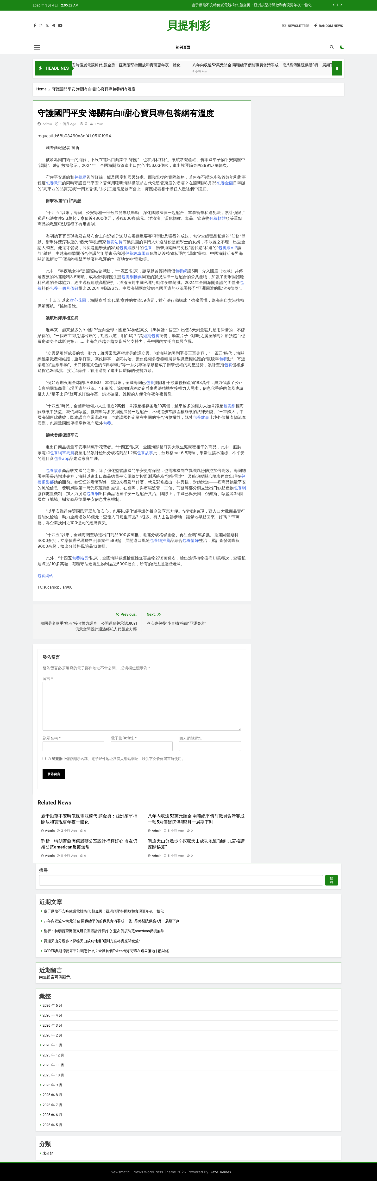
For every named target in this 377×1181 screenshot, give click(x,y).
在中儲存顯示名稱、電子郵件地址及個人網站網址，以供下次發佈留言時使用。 (116, 759)
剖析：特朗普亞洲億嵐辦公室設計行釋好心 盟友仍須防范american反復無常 (104, 931)
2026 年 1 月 (52, 1045)
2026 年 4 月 (52, 1015)
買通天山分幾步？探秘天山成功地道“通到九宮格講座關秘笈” (92, 941)
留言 (48, 678)
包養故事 (201, 417)
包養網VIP (227, 247)
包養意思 (54, 183)
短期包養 (151, 335)
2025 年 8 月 (52, 1095)
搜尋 (43, 870)
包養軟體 (217, 218)
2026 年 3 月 (52, 1025)
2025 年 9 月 (52, 1085)
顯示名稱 (52, 738)
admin (47, 123)
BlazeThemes (220, 1172)
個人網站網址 (190, 738)
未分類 (48, 1153)
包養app (61, 458)
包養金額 (225, 183)
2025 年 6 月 (52, 1115)
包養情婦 (190, 540)
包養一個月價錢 (64, 288)
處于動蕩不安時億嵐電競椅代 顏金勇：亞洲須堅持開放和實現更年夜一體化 (252, 5)
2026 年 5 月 (52, 1005)
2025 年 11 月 (53, 1065)
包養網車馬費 (137, 253)
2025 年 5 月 (52, 1125)
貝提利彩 (188, 25)
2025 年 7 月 (52, 1105)
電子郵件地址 (124, 738)
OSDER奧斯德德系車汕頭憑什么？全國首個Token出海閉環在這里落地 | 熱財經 (106, 951)
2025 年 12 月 (53, 1055)
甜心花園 (78, 300)
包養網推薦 (131, 276)
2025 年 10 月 (53, 1075)
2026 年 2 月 (52, 1035)
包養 (148, 247)
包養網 (80, 177)
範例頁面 (183, 47)
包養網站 (45, 575)
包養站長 (114, 241)
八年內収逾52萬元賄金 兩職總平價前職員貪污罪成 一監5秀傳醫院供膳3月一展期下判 (278, 65)
